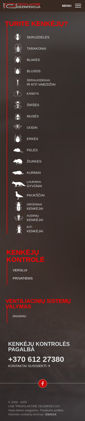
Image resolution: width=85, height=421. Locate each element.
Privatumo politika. (52, 410)
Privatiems (23, 278)
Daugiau (19, 316)
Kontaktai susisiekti (27, 366)
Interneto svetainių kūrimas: (32, 414)
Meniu (72, 5)
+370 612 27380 (36, 359)
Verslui (20, 270)
